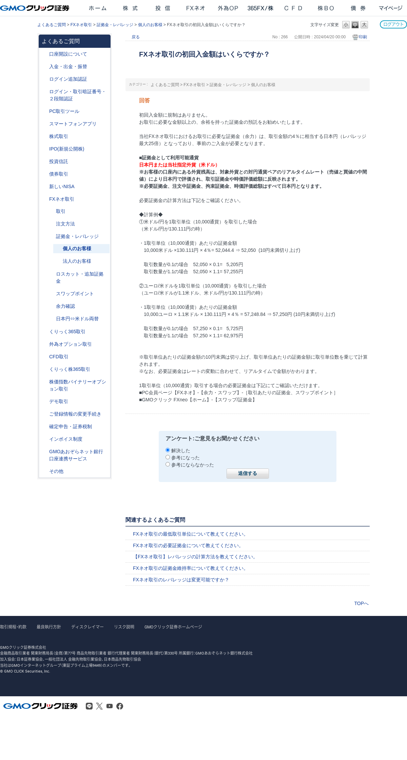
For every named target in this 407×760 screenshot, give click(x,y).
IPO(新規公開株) (66, 149)
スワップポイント (75, 293)
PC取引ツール (64, 111)
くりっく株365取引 (69, 369)
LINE (89, 706)
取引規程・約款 (13, 627)
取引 (60, 211)
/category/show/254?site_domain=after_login (51, 223)
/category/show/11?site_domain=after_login (44, 356)
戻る (136, 37)
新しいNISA (62, 186)
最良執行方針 (49, 627)
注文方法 (65, 223)
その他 (56, 471)
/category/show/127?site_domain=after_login (44, 426)
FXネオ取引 (81, 24)
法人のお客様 (77, 261)
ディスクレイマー (87, 627)
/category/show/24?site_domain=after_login (44, 199)
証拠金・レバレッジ (115, 24)
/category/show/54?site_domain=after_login (44, 91)
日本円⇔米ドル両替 (77, 318)
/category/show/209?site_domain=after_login (44, 401)
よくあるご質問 (51, 24)
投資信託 (58, 161)
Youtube (109, 706)
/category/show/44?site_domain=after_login (44, 471)
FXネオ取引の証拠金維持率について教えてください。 (190, 568)
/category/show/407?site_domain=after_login (44, 369)
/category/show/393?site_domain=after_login (44, 186)
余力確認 (65, 306)
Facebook (119, 706)
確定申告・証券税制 (70, 426)
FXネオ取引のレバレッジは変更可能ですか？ (181, 579)
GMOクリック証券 (35, 8)
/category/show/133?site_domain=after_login (44, 381)
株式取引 (58, 136)
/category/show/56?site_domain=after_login (44, 414)
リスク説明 (124, 627)
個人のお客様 (150, 24)
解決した (180, 450)
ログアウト (393, 24)
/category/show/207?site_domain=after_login (44, 111)
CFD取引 (59, 356)
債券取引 (58, 174)
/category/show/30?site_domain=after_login (51, 211)
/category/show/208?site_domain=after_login (44, 123)
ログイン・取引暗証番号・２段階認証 (77, 95)
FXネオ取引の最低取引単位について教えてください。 (190, 534)
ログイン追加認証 (68, 79)
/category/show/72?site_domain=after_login (44, 136)
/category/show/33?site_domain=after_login (51, 236)
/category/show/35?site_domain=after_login (44, 331)
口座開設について (68, 54)
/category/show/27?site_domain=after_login (51, 274)
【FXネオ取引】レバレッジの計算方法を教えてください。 (195, 556)
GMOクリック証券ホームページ (173, 627)
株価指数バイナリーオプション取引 (77, 385)
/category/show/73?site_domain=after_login (44, 149)
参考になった (185, 457)
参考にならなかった (192, 464)
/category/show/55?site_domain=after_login (44, 66)
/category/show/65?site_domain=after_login (44, 344)
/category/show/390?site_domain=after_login (44, 439)
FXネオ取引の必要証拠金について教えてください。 (188, 545)
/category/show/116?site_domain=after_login (44, 161)
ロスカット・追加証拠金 (79, 277)
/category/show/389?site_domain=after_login (44, 174)
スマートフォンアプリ (73, 123)
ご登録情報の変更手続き (75, 414)
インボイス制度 (65, 439)
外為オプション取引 (70, 344)
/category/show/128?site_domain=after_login (44, 451)
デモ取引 (58, 401)
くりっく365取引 (67, 331)
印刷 (363, 37)
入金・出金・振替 (68, 66)
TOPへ (361, 603)
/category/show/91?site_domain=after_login (44, 54)
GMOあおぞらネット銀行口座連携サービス (76, 455)
